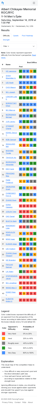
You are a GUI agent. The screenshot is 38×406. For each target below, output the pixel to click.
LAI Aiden (9, 272)
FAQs (24, 402)
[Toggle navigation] (34, 3)
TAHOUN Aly (11, 158)
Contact (18, 402)
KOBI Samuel (11, 140)
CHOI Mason (11, 87)
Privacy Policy (7, 402)
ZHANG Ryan (11, 200)
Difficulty (6, 36)
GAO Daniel (10, 216)
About (30, 402)
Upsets (15, 36)
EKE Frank (10, 169)
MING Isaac (10, 239)
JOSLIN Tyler (11, 212)
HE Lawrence (11, 71)
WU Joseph (10, 92)
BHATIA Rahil (11, 221)
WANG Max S (11, 288)
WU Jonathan (11, 283)
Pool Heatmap (27, 36)
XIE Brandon (11, 260)
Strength (6, 40)
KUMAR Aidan (11, 244)
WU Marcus (10, 110)
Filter (6, 46)
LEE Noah (9, 83)
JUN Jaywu (10, 122)
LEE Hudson (10, 249)
